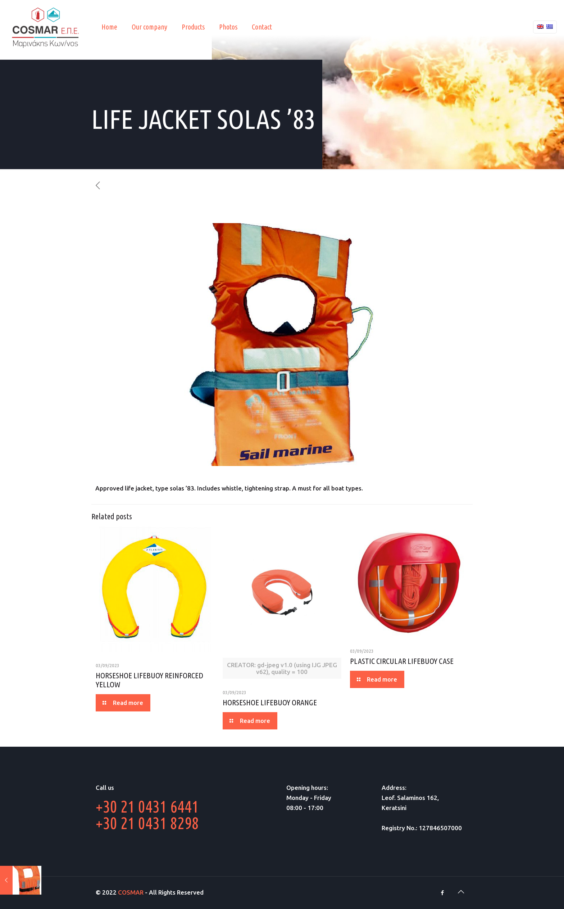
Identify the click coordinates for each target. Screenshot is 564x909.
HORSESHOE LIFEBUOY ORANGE (270, 702)
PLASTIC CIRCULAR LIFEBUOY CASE (402, 660)
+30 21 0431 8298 (147, 823)
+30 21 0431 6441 (147, 806)
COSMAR (131, 892)
